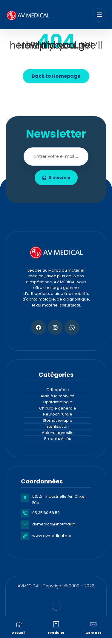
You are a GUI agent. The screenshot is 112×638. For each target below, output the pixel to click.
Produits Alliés (57, 438)
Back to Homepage (56, 76)
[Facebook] (38, 327)
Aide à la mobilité (57, 396)
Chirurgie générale (57, 408)
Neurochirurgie (57, 414)
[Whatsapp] (72, 327)
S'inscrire (56, 177)
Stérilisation (57, 426)
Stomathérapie (57, 420)
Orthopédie (57, 390)
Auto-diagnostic (57, 432)
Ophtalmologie (57, 402)
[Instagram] (55, 327)
